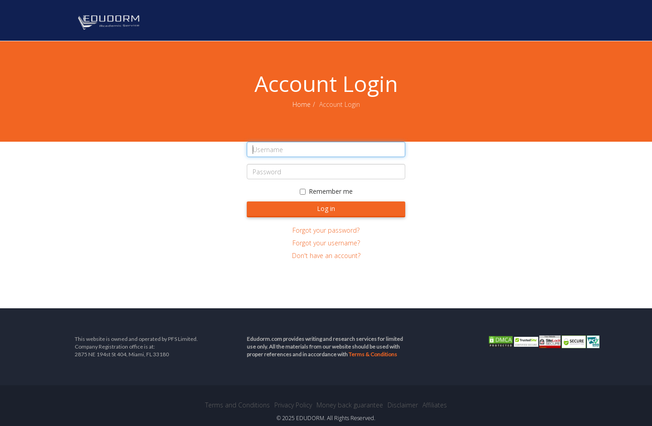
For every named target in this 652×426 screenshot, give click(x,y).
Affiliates (434, 405)
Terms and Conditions (237, 405)
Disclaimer (403, 405)
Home (301, 104)
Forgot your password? (326, 230)
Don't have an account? (326, 255)
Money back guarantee (349, 405)
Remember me (326, 191)
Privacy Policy (293, 405)
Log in (326, 208)
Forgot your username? (326, 243)
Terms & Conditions (373, 354)
